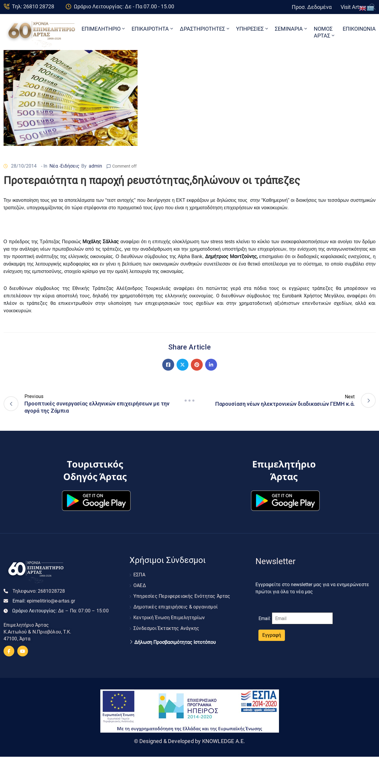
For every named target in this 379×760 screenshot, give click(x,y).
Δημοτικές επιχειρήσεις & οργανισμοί (175, 607)
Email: (44, 601)
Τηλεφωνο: (39, 591)
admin (95, 166)
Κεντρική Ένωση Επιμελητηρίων (169, 617)
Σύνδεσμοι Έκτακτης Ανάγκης (166, 628)
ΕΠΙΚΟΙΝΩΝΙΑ (359, 29)
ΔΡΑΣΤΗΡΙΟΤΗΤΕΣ (205, 29)
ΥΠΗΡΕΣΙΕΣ (252, 29)
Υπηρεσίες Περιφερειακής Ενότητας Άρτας (181, 596)
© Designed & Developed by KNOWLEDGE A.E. (189, 741)
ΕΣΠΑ (139, 575)
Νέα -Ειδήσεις (64, 166)
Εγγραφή (271, 635)
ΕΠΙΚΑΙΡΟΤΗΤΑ (153, 29)
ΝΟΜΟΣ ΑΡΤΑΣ (325, 32)
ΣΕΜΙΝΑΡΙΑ (291, 29)
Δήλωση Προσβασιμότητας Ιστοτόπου (175, 642)
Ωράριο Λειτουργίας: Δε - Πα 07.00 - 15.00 (124, 6)
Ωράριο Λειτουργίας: (60, 611)
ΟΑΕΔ (139, 585)
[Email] (302, 618)
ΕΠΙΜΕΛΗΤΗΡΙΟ (104, 29)
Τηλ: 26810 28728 (33, 6)
